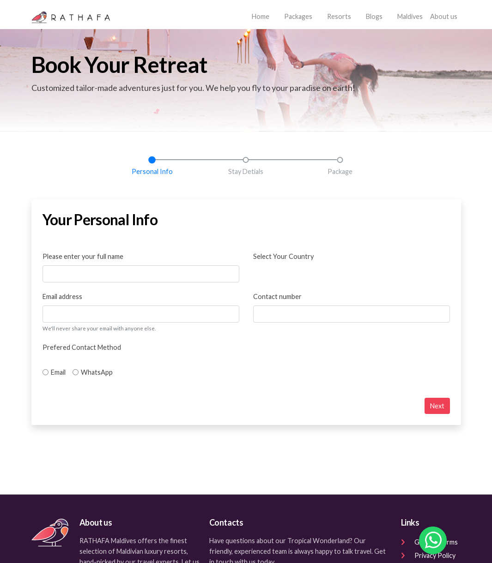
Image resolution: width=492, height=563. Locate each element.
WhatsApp (97, 372)
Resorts (339, 16)
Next (437, 406)
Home (262, 15)
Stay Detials (245, 171)
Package (340, 171)
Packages (298, 16)
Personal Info (152, 171)
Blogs (374, 16)
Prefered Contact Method (82, 347)
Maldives (410, 16)
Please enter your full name (83, 256)
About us (443, 16)
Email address (62, 296)
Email (58, 372)
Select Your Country (283, 256)
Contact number (277, 296)
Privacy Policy (428, 555)
